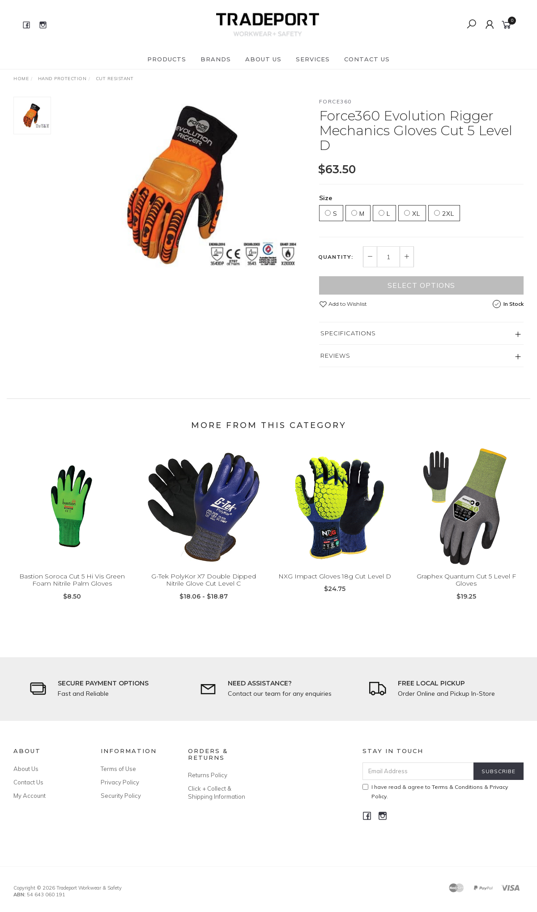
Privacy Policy (120, 782)
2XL (444, 214)
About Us (263, 59)
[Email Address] (418, 771)
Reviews (335, 355)
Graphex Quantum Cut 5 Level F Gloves (466, 587)
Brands (215, 59)
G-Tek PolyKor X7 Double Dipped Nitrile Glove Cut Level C (203, 587)
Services (313, 59)
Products (166, 59)
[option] (185, 185)
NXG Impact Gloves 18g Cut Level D (334, 584)
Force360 (335, 101)
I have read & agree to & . (435, 792)
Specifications (348, 333)
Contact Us (367, 59)
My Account (29, 795)
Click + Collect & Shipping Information (216, 792)
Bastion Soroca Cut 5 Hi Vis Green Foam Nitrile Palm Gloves (72, 587)
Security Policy (121, 795)
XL (412, 214)
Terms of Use (118, 768)
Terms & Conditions (457, 787)
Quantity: (335, 257)
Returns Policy (207, 775)
